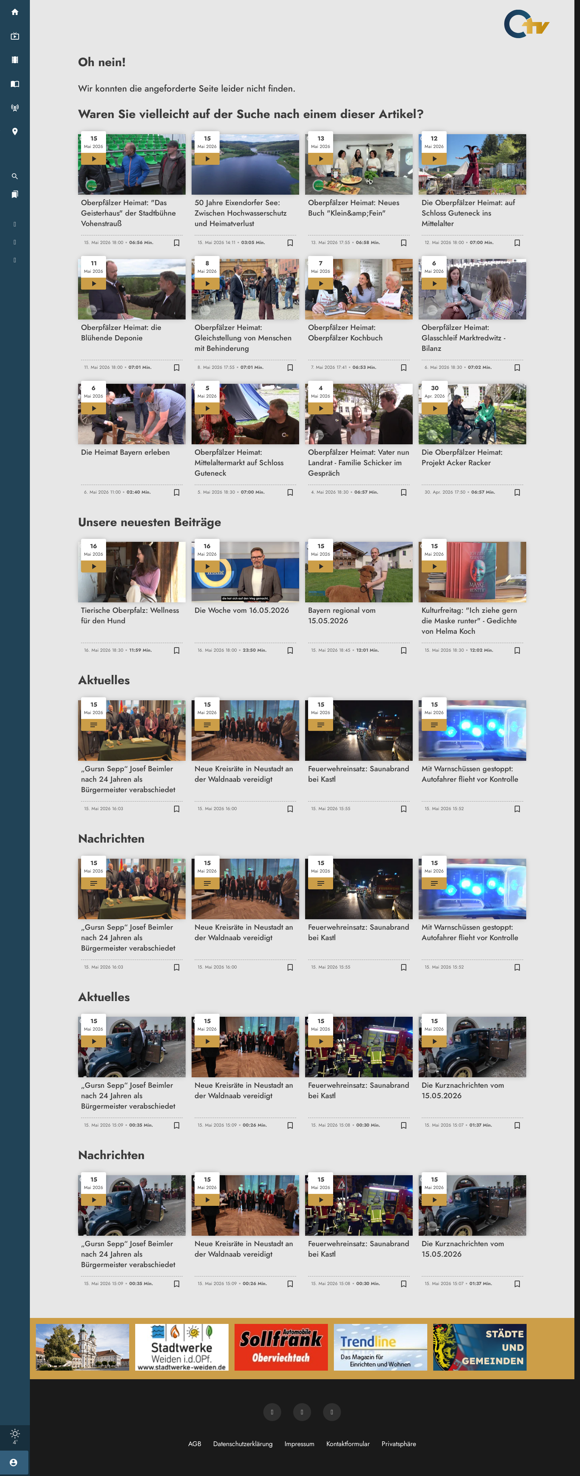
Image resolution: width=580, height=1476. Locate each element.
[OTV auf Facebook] (302, 1412)
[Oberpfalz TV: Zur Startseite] (527, 23)
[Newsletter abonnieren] (272, 1412)
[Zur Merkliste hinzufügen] (177, 242)
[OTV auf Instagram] (332, 1412)
